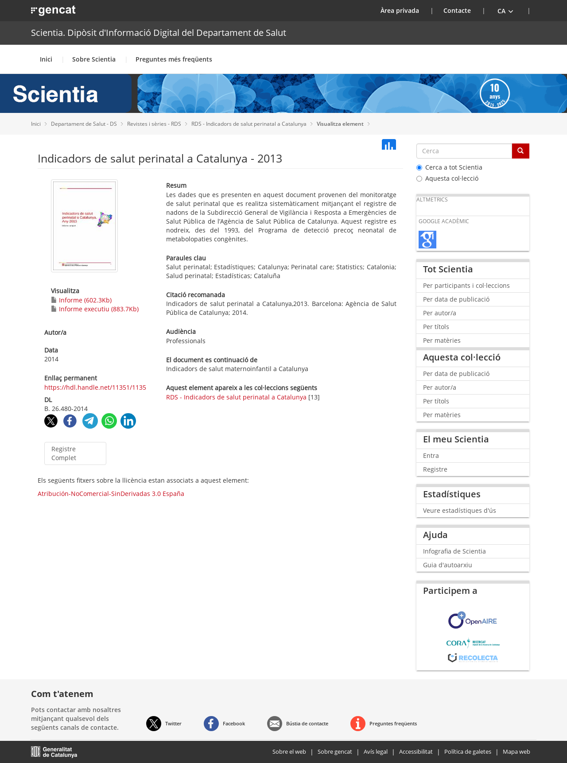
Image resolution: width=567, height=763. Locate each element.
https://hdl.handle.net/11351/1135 (95, 387)
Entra (431, 455)
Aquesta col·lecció (447, 178)
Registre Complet (63, 453)
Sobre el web (289, 751)
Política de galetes (467, 751)
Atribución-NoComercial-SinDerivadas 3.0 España (111, 493)
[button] (505, 10)
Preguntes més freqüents (174, 59)
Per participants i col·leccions (466, 285)
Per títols (436, 326)
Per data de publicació (456, 299)
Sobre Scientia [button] (94, 59)
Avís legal (376, 751)
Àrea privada (405, 10)
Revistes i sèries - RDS (155, 124)
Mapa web (516, 751)
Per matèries (442, 340)
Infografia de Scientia (454, 551)
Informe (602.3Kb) (81, 300)
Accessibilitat (416, 751)
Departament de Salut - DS (84, 124)
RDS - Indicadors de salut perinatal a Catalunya (249, 124)
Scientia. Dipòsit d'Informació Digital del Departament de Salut (158, 33)
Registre (435, 469)
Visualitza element (341, 124)
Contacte (457, 10)
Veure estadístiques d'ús (459, 510)
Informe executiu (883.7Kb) (95, 309)
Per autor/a (439, 313)
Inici (46, 59)
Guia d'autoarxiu (447, 565)
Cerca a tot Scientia (449, 167)
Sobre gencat (335, 751)
